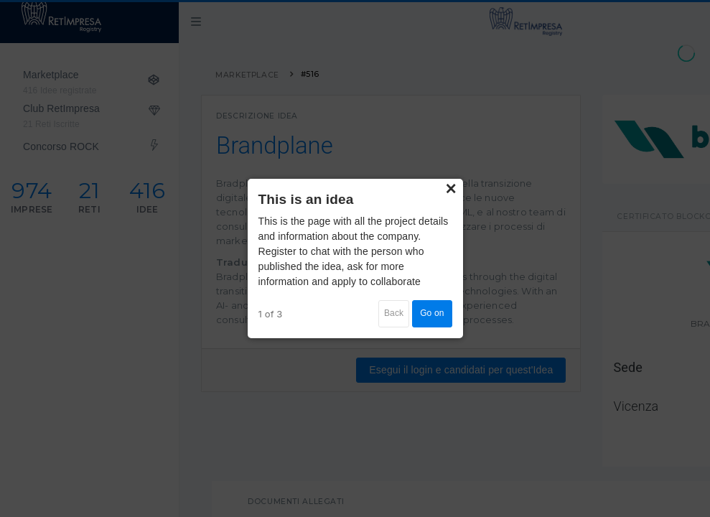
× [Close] (451, 189)
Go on (432, 313)
